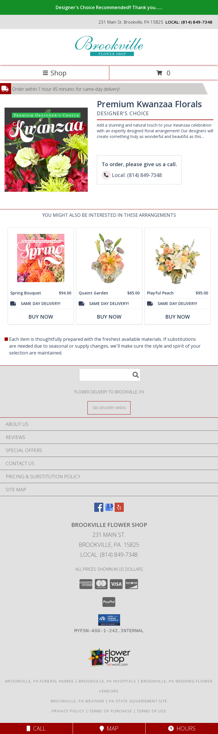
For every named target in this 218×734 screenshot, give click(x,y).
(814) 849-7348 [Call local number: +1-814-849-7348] (196, 22)
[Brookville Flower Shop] (109, 58)
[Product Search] (110, 374)
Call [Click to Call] (36, 728)
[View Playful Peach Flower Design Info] (177, 258)
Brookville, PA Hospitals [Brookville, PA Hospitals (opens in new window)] (107, 681)
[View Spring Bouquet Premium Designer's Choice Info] (41, 258)
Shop (54, 72)
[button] (109, 620)
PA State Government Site (138, 701)
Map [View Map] (109, 728)
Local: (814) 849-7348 (109, 554)
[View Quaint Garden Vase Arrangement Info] (109, 258)
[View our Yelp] (119, 510)
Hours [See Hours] (182, 728)
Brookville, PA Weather (77, 701)
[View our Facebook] (98, 510)
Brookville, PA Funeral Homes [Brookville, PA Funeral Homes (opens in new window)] (39, 681)
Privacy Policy (68, 711)
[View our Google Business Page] (109, 510)
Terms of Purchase (110, 711)
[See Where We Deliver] (109, 407)
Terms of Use (151, 711)
